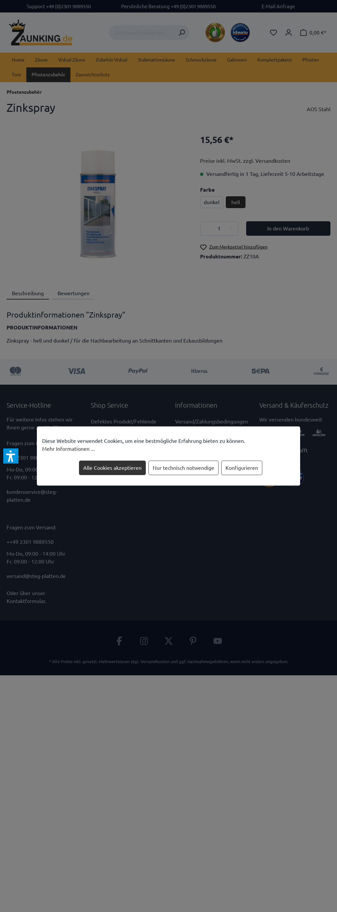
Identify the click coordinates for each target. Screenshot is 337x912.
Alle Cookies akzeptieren (112, 468)
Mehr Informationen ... (68, 449)
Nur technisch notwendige (183, 468)
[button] (10, 456)
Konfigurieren (241, 468)
